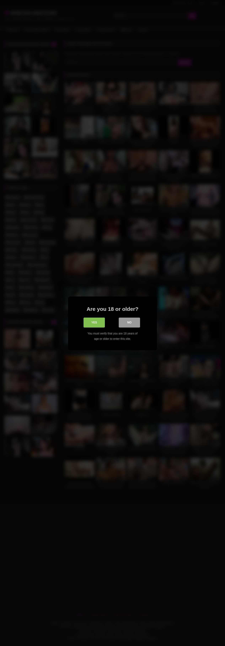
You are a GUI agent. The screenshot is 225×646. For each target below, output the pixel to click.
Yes (94, 322)
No (129, 322)
